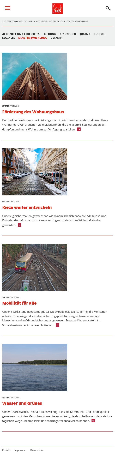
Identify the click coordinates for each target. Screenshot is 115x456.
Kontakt (6, 450)
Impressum (20, 450)
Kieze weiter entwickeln (27, 207)
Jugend (85, 34)
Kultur (99, 34)
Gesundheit (68, 34)
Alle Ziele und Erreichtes (21, 34)
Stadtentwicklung (32, 38)
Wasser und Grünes (22, 403)
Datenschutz (36, 450)
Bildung (50, 34)
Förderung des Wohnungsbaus (33, 112)
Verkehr (56, 38)
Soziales (8, 38)
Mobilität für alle (19, 303)
